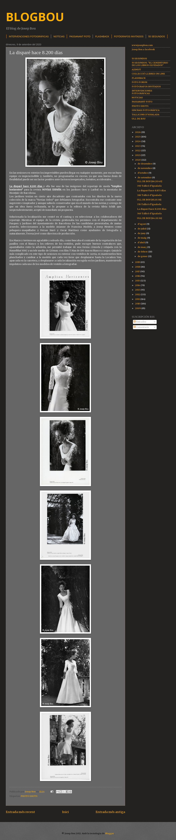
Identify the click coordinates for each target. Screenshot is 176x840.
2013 (138, 289)
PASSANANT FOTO (79, 36)
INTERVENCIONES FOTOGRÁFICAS (29, 36)
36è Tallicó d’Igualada (149, 213)
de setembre (145, 177)
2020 (138, 159)
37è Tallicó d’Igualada (149, 204)
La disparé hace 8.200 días (151, 209)
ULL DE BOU (138, 118)
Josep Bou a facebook (143, 49)
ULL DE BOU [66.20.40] (149, 181)
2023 (138, 146)
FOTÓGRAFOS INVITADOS (128, 36)
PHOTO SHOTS (29, 796)
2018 (138, 266)
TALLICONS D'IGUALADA (145, 114)
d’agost (142, 224)
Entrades (140, 321)
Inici (65, 812)
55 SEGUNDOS (139, 58)
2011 (137, 299)
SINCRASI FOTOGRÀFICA (145, 110)
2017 (137, 271)
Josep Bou (30, 791)
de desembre (145, 163)
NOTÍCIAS (58, 36)
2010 (138, 303)
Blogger (109, 833)
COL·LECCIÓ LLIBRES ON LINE (148, 73)
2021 (138, 155)
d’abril (141, 242)
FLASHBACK (102, 36)
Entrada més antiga (110, 812)
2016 (137, 276)
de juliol (142, 228)
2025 (138, 136)
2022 (138, 150)
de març (142, 247)
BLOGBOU (35, 17)
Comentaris (141, 327)
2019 (137, 262)
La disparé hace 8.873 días (151, 190)
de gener (143, 256)
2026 (138, 132)
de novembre (145, 168)
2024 (138, 141)
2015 (137, 280)
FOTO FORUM (139, 82)
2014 (138, 285)
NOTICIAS (137, 97)
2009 (138, 308)
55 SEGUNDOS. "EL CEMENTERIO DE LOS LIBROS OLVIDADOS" (150, 64)
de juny (142, 233)
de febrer (143, 251)
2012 (138, 294)
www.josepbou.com (142, 45)
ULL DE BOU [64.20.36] (149, 218)
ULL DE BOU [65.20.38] (149, 199)
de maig (142, 237)
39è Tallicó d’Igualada (149, 185)
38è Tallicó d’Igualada (149, 195)
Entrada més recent (20, 812)
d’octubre (143, 172)
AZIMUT (136, 69)
